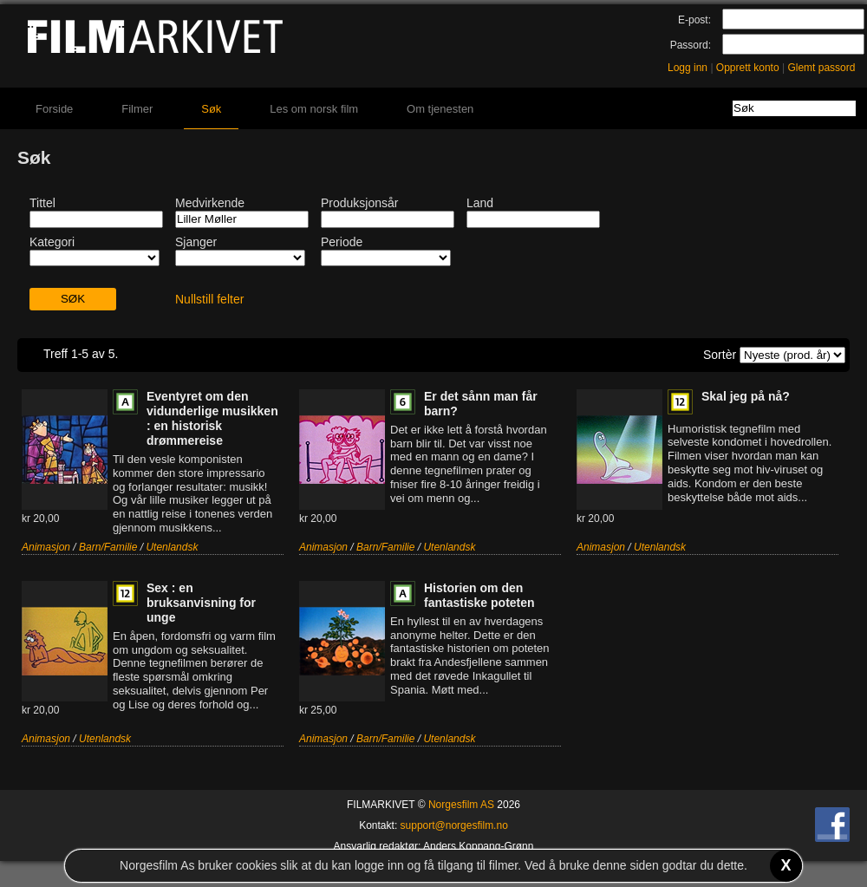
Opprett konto (747, 68)
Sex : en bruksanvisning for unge (201, 602)
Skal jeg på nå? (745, 396)
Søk (211, 108)
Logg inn (687, 68)
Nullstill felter (209, 299)
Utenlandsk (172, 547)
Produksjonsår (360, 203)
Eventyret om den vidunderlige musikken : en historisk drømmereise (212, 418)
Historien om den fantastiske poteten (479, 595)
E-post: (694, 20)
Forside (54, 108)
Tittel (42, 203)
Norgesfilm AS (461, 805)
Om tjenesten (440, 108)
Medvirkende (209, 203)
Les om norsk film (314, 108)
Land (479, 203)
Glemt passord (821, 68)
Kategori (52, 242)
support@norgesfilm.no (454, 825)
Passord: (690, 45)
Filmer (137, 108)
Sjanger (196, 242)
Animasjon (46, 547)
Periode (341, 242)
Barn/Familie (108, 547)
